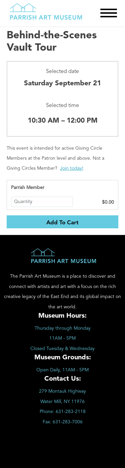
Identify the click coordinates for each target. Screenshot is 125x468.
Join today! (71, 168)
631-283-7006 (68, 422)
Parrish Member (27, 187)
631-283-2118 (71, 411)
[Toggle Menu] (108, 13)
